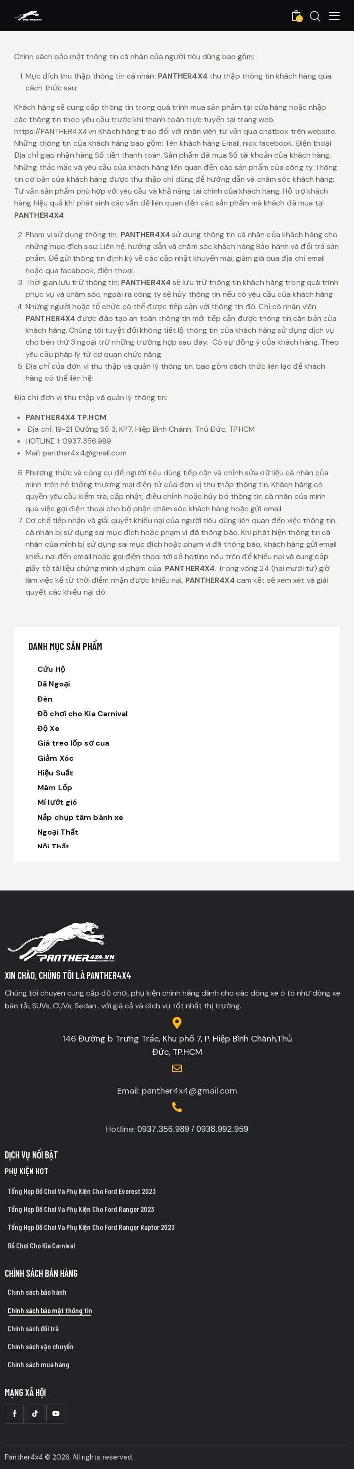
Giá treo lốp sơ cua (73, 743)
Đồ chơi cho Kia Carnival (82, 714)
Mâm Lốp (54, 787)
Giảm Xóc (55, 758)
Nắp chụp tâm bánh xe (80, 817)
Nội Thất (53, 847)
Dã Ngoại (53, 684)
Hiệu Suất (55, 773)
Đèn (44, 699)
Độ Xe (48, 728)
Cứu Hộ (51, 669)
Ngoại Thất (57, 832)
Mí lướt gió (57, 802)
